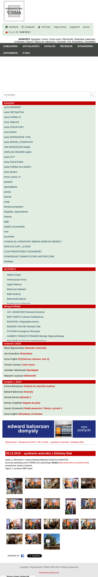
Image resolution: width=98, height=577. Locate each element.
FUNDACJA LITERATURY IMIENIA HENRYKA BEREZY (33, 241)
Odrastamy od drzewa (30, 414)
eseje (6, 201)
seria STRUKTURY (14, 127)
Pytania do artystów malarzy (39, 386)
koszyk (12, 32)
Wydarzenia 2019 (27, 442)
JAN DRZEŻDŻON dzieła (17, 147)
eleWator (8, 261)
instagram (30, 27)
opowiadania (10, 187)
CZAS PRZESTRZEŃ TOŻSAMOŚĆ (23, 251)
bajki (6, 221)
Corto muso (28, 364)
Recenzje (66, 46)
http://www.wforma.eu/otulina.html (73, 463)
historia (7, 216)
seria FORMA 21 (12, 117)
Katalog (49, 46)
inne (6, 231)
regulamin (75, 27)
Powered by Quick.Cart (49, 573)
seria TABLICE (11, 122)
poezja (7, 192)
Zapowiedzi (10, 53)
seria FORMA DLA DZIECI (17, 167)
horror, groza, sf (12, 177)
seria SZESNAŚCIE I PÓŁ (17, 137)
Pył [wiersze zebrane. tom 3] (33, 359)
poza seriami (10, 172)
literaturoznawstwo (13, 206)
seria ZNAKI (10, 132)
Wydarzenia (85, 46)
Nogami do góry (31, 403)
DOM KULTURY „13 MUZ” (17, 246)
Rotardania (26, 353)
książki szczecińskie (14, 226)
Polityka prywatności (69, 567)
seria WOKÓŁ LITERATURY (18, 142)
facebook (13, 27)
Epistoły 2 (25, 397)
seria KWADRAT (12, 107)
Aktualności (31, 46)
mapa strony (60, 27)
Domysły (28, 391)
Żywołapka (32, 370)
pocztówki (9, 236)
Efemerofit (30, 375)
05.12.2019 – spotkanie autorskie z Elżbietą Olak (61, 442)
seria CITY (9, 157)
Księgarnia (10, 46)
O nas (26, 53)
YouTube (46, 27)
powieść (8, 182)
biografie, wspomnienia (16, 211)
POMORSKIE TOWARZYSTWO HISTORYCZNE (29, 256)
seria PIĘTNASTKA (14, 112)
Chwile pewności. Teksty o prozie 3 (42, 408)
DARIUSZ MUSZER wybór (17, 152)
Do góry (94, 565)
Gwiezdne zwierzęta (35, 348)
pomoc (86, 27)
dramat (7, 196)
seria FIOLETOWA (13, 162)
